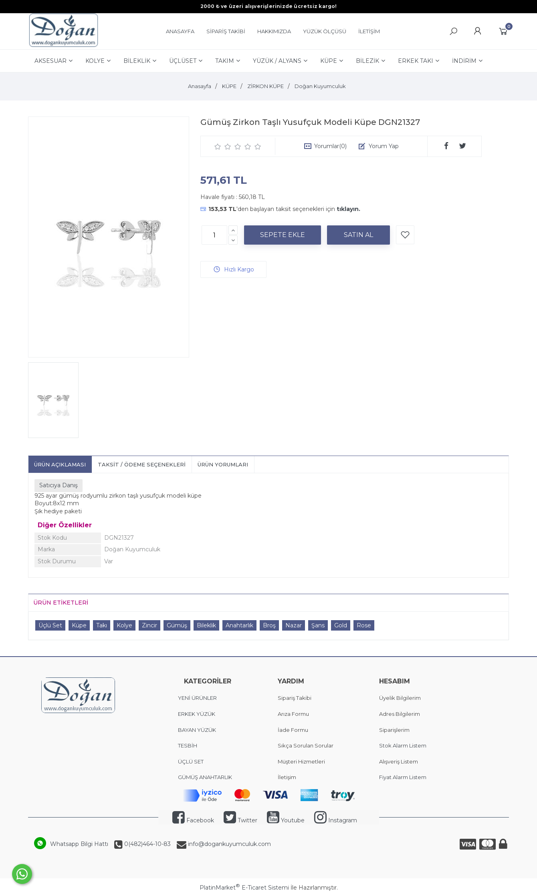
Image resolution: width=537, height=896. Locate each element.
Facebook (193, 820)
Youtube (286, 820)
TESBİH (187, 745)
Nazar (293, 625)
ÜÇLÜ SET (191, 761)
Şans (318, 625)
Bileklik (206, 625)
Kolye (124, 625)
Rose (364, 625)
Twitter (240, 820)
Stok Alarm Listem (402, 745)
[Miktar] (214, 235)
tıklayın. (348, 209)
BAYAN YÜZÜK (197, 730)
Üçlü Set (50, 625)
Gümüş (177, 625)
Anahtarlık (239, 625)
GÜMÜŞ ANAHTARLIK (205, 777)
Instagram (335, 820)
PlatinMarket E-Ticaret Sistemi (244, 887)
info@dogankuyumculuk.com (228, 844)
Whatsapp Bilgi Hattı (79, 844)
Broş (269, 625)
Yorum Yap (384, 146)
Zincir (149, 625)
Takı (101, 625)
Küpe (79, 625)
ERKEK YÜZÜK (197, 714)
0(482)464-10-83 (147, 844)
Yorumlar (330, 146)
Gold (340, 625)
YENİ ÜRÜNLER (197, 698)
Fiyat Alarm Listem (402, 777)
